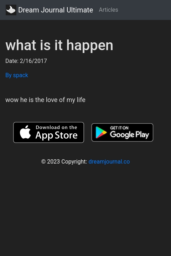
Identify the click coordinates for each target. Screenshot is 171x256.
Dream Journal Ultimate (49, 10)
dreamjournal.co (109, 161)
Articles (108, 9)
